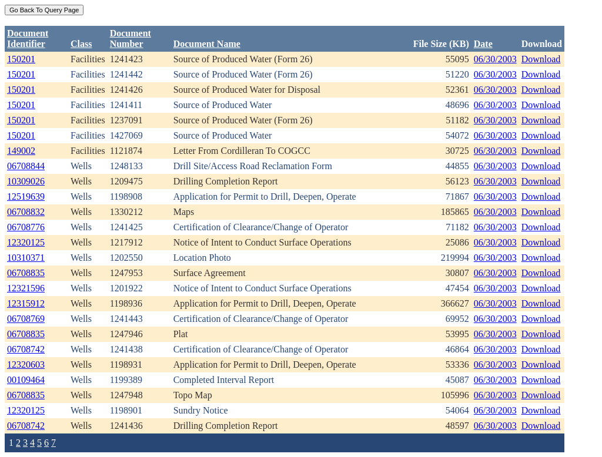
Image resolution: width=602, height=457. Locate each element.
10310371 (26, 258)
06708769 (26, 319)
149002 (21, 151)
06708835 (26, 273)
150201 (21, 59)
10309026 (26, 181)
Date (483, 44)
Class (81, 44)
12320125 (26, 242)
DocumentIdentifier (27, 38)
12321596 (26, 288)
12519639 (26, 196)
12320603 (26, 364)
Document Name (206, 44)
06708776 (26, 227)
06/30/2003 (495, 59)
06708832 (26, 212)
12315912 (26, 303)
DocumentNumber (130, 38)
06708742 (26, 349)
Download (541, 59)
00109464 (26, 380)
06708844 (26, 166)
